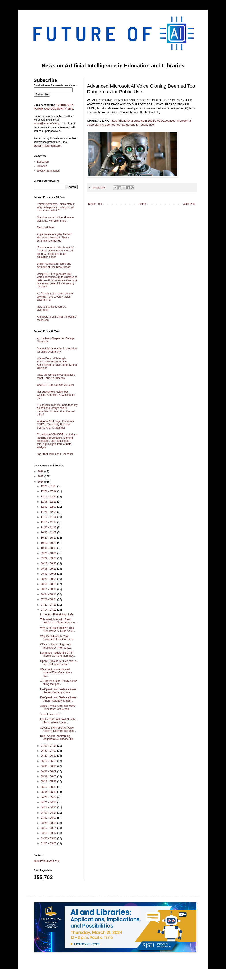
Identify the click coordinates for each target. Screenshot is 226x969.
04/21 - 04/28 (49, 802)
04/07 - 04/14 (49, 812)
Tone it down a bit (50, 714)
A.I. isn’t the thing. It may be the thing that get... (58, 682)
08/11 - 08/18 (49, 589)
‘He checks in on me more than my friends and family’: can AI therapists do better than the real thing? (57, 409)
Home (142, 203)
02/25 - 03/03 (49, 843)
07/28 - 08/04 (49, 599)
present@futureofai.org (47, 145)
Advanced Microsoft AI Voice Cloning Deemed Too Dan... (58, 729)
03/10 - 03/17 (49, 833)
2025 (41, 476)
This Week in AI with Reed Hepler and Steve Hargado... (58, 621)
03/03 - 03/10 (49, 838)
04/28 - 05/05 (49, 797)
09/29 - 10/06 (49, 553)
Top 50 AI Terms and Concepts (55, 454)
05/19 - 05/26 (49, 781)
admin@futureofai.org (46, 860)
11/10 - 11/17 (49, 522)
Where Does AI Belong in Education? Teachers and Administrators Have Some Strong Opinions (57, 363)
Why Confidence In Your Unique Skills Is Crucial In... (58, 638)
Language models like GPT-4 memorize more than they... (57, 654)
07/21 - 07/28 (49, 604)
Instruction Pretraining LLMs (56, 614)
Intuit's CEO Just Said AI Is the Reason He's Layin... (58, 721)
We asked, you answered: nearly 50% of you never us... (56, 672)
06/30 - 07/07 (49, 750)
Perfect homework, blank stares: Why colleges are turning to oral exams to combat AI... (56, 207)
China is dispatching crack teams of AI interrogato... (56, 646)
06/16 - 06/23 (49, 761)
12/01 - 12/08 (49, 506)
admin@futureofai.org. (47, 123)
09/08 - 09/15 (49, 568)
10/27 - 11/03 (49, 532)
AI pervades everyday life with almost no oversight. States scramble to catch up (54, 237)
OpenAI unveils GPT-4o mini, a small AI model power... (58, 663)
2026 (41, 471)
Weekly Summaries (48, 170)
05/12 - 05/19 (49, 786)
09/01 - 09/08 (49, 573)
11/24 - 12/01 (49, 512)
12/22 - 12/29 (49, 491)
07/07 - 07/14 (49, 745)
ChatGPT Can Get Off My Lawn (55, 384)
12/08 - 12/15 (49, 501)
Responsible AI (46, 227)
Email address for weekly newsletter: (55, 85)
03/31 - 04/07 (49, 817)
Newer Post (95, 203)
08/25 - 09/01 (49, 579)
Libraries (42, 166)
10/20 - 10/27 (49, 537)
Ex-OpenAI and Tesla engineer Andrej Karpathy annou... (58, 691)
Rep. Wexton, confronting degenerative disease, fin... (57, 737)
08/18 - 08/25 (49, 584)
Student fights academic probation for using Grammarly (57, 350)
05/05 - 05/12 (49, 791)
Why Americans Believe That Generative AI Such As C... (57, 629)
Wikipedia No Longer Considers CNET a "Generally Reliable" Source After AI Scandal (55, 424)
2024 (41, 481)
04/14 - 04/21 (49, 807)
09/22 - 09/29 (49, 558)
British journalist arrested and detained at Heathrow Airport (54, 265)
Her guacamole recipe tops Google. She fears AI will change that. (56, 395)
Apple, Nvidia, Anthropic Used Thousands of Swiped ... (57, 707)
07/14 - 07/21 (49, 609)
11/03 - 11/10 (49, 527)
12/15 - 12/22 (49, 496)
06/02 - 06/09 (49, 771)
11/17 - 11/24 (49, 517)
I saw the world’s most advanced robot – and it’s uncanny (56, 376)
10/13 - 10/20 (49, 542)
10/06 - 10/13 (49, 548)
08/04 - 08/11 (49, 594)
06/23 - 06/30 (49, 755)
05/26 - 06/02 (49, 776)
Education (43, 161)
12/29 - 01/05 (49, 486)
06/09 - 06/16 (49, 766)
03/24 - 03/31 (49, 823)
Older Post (189, 203)
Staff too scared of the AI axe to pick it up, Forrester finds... (55, 219)
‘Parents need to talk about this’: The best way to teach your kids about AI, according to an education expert (56, 252)
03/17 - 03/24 (49, 828)
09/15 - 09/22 (49, 563)
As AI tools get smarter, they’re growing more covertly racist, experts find (55, 296)
